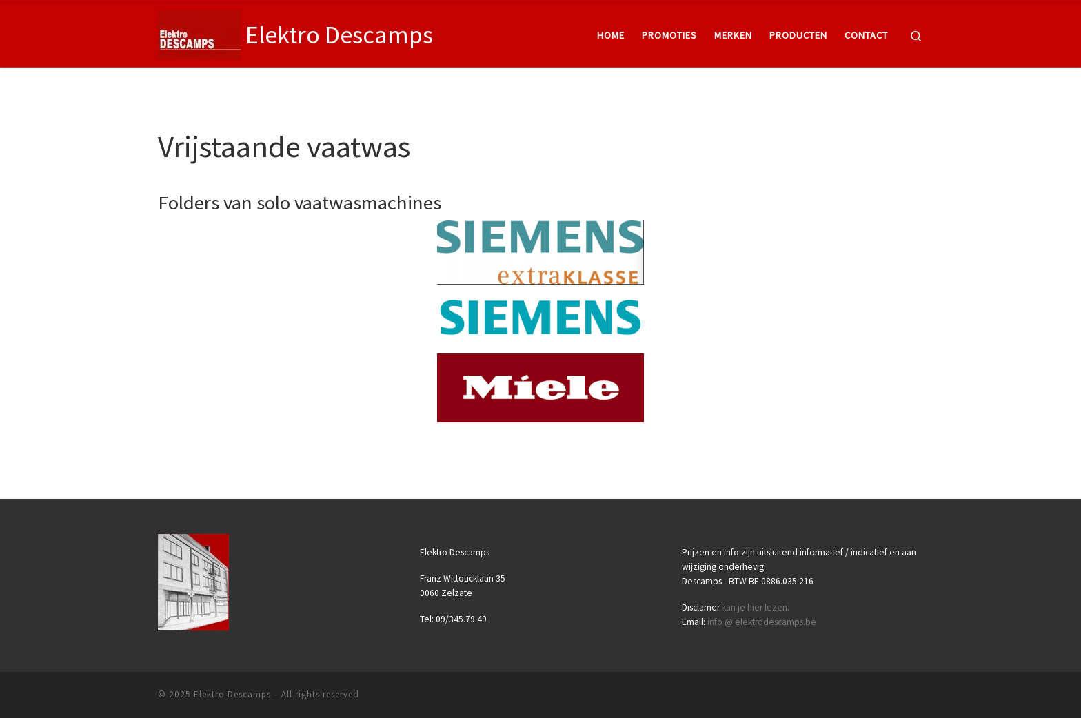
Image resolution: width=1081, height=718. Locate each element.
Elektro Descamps (232, 694)
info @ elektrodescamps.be (761, 622)
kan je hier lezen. (755, 607)
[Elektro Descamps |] (199, 32)
